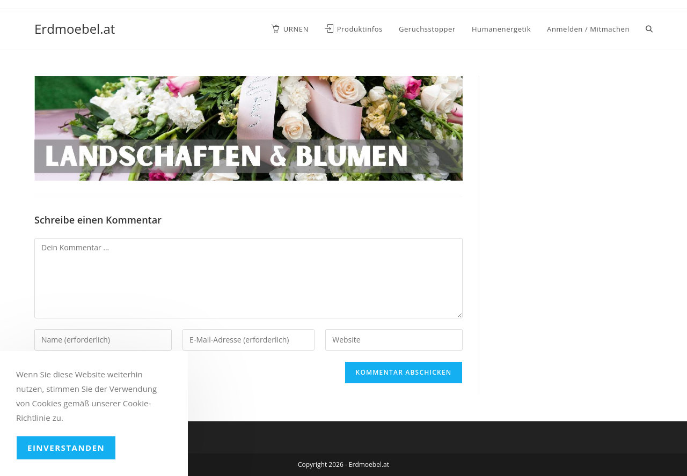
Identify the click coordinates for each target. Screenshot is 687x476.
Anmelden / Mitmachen (588, 29)
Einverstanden (66, 447)
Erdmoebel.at (74, 29)
